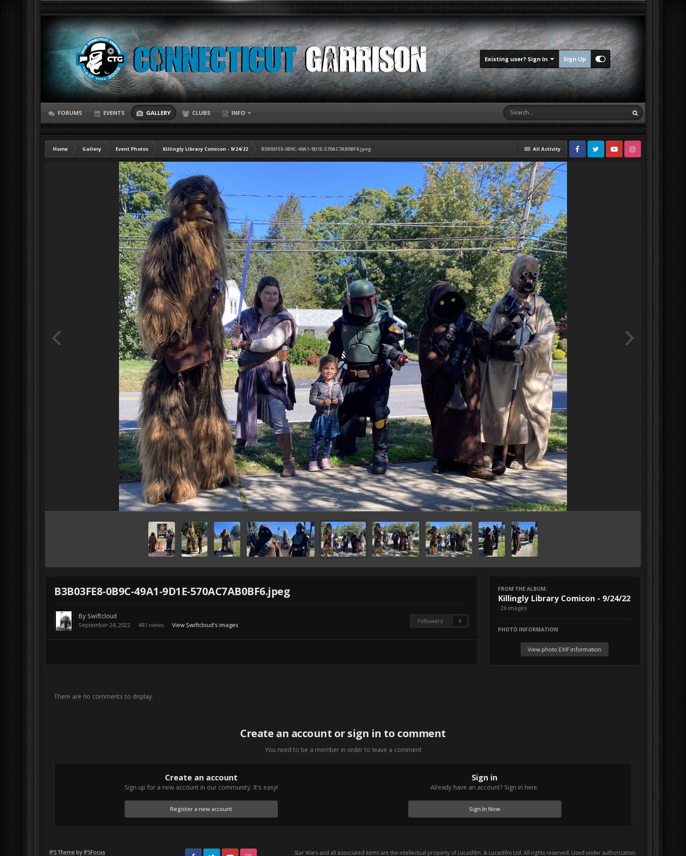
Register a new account (201, 809)
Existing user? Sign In (519, 59)
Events (113, 113)
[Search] (542, 113)
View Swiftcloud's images (205, 625)
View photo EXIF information (565, 649)
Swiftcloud (102, 616)
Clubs (200, 113)
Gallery (158, 113)
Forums (69, 113)
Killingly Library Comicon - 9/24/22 (564, 598)
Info (238, 113)
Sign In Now (484, 809)
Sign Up (575, 59)
